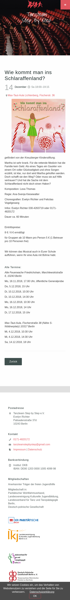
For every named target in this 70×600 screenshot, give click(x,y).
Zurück (13, 361)
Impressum (19, 449)
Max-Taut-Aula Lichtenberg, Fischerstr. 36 (31, 95)
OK (35, 596)
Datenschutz (35, 449)
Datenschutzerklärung (42, 592)
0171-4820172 (21, 439)
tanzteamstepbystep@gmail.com (31, 444)
